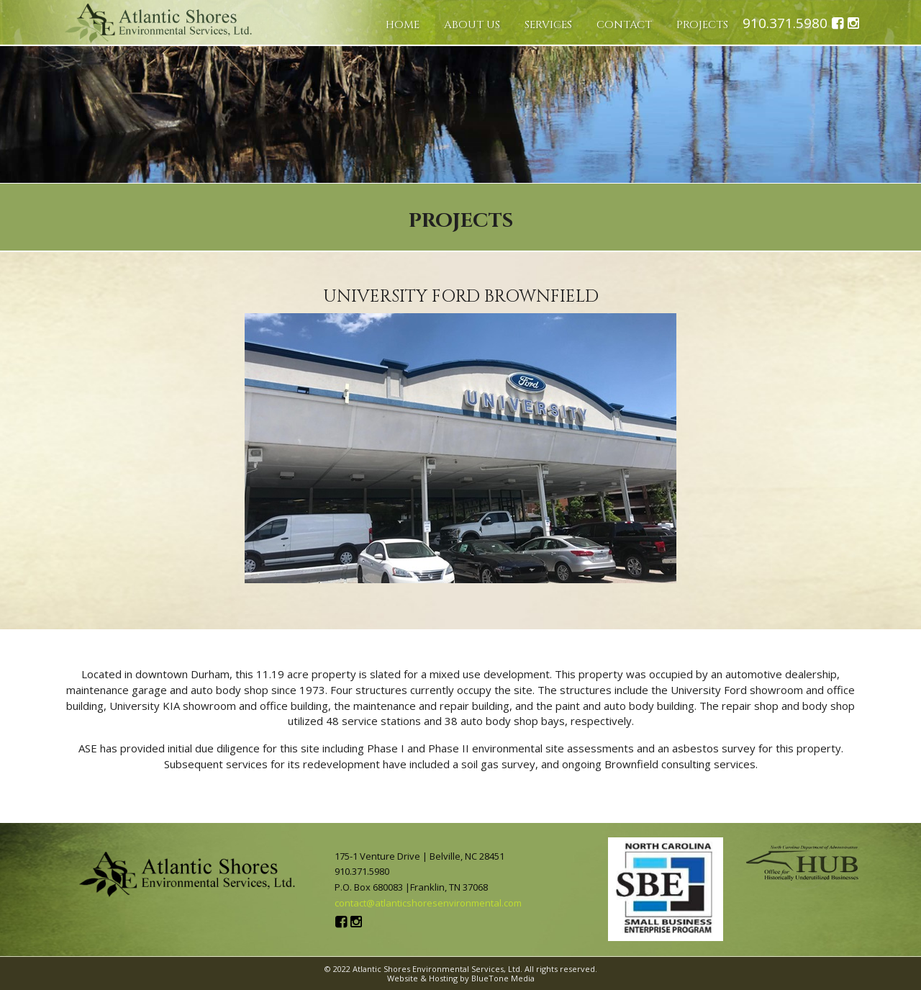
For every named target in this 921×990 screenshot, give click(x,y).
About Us (472, 24)
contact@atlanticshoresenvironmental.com (428, 902)
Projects (702, 24)
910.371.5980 (785, 24)
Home (402, 24)
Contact (624, 24)
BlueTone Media (503, 978)
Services (548, 24)
